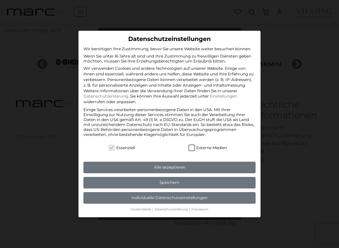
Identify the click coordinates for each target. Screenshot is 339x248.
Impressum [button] (200, 209)
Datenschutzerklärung (105, 96)
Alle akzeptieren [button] (169, 167)
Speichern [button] (169, 182)
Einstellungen (223, 96)
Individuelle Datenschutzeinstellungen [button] (169, 197)
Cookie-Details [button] (141, 209)
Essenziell (121, 148)
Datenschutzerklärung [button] (171, 209)
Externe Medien (207, 148)
